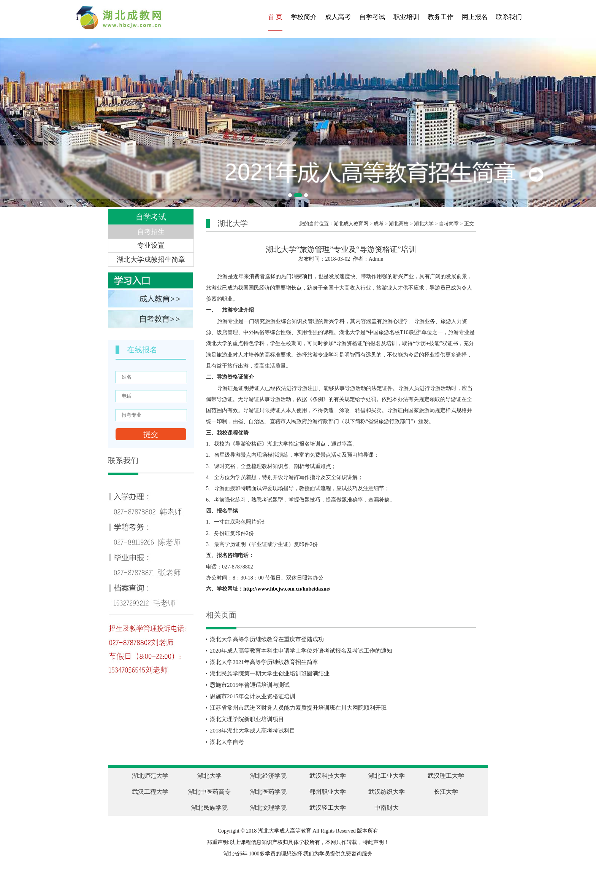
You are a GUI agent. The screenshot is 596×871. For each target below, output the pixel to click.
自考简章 (449, 223)
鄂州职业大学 (327, 791)
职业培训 (406, 17)
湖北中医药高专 (209, 791)
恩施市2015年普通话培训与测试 (250, 685)
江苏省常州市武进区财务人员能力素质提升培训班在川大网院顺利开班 (298, 708)
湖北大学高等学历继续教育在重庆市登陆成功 (267, 639)
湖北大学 (424, 223)
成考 (379, 223)
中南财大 (386, 807)
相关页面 (221, 615)
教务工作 (440, 17)
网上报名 (475, 17)
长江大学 (446, 791)
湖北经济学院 (268, 775)
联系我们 (509, 17)
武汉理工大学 (446, 775)
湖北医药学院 (268, 791)
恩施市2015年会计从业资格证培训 (252, 696)
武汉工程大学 (150, 791)
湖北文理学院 (268, 807)
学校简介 (304, 17)
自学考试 (372, 17)
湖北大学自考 (227, 742)
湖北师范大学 (150, 775)
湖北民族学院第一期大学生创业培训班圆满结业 (270, 673)
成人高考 (338, 17)
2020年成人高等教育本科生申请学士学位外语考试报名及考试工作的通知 (301, 651)
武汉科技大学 (327, 775)
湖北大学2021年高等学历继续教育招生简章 (264, 662)
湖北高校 (399, 223)
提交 (151, 434)
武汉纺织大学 (386, 791)
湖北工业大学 (386, 775)
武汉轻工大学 (327, 807)
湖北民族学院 (209, 807)
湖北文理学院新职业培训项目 (247, 719)
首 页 (275, 17)
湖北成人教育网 (351, 223)
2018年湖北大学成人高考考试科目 (252, 731)
